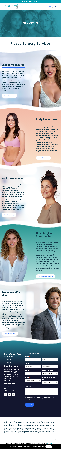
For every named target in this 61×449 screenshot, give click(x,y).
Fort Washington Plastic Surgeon (20, 423)
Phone (27, 370)
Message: (28, 386)
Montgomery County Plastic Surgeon (34, 428)
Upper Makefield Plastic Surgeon (46, 431)
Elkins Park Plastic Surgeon (43, 422)
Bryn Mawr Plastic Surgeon (37, 420)
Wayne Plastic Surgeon (24, 432)
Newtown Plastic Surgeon (15, 429)
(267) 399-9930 (11, 360)
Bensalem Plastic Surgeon (23, 420)
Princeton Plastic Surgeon (28, 429)
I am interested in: (48, 370)
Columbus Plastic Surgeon (15, 422)
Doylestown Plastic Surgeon (29, 422)
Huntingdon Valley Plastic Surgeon (30, 425)
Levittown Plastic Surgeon (37, 426)
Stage (27, 377)
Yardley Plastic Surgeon (36, 432)
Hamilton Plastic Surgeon (35, 423)
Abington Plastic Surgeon (10, 420)
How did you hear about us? (49, 378)
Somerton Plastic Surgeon (15, 431)
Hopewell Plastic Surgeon (15, 425)
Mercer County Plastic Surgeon (16, 428)
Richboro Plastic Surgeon (41, 429)
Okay (48, 446)
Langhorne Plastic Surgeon (24, 426)
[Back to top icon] (55, 440)
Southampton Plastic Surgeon (29, 431)
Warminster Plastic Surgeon (11, 432)
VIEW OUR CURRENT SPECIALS (30, 1)
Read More (42, 446)
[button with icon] (5, 394)
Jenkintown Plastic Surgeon (47, 425)
